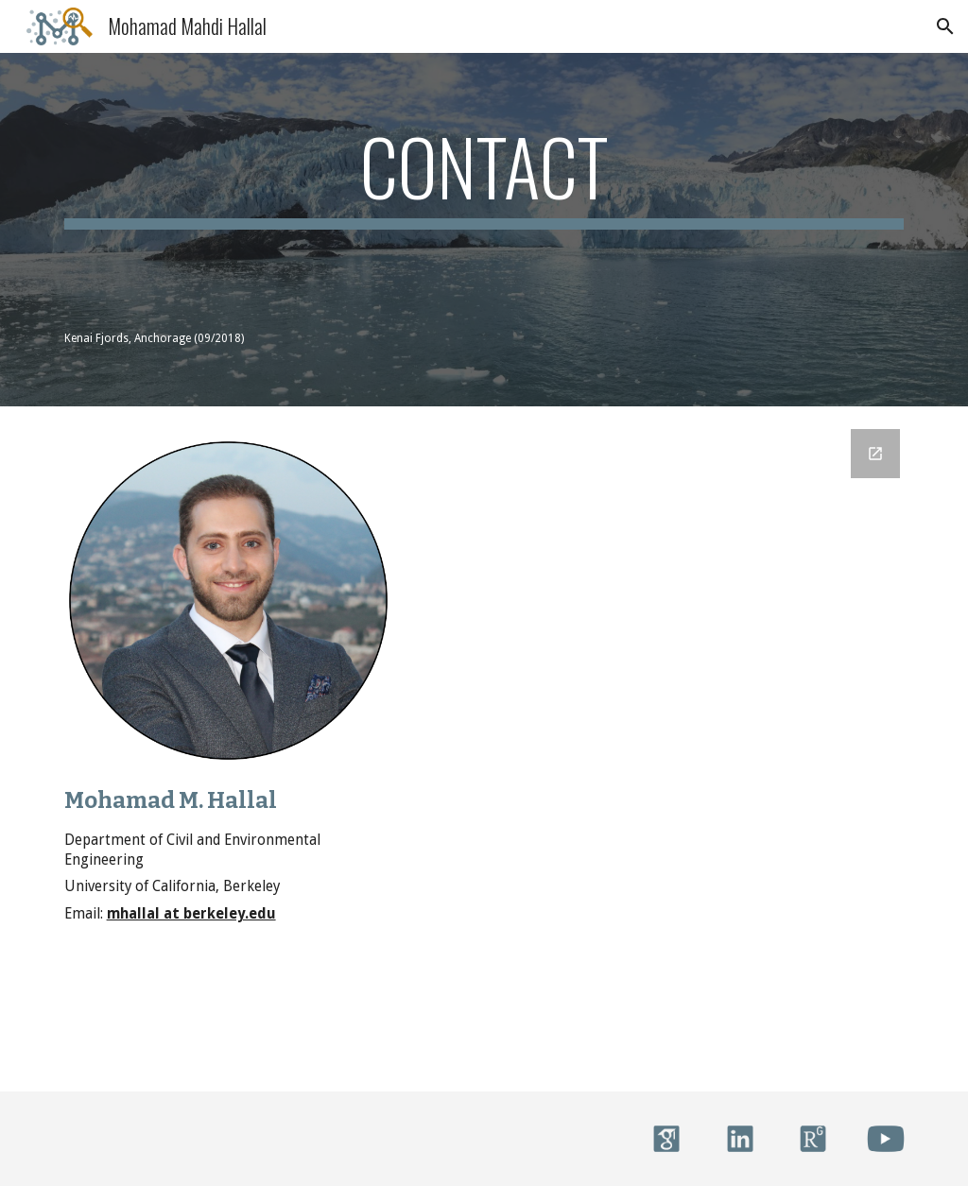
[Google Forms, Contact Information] (666, 749)
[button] (945, 26)
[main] (484, 175)
